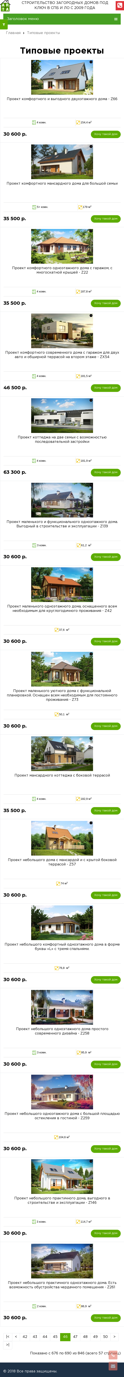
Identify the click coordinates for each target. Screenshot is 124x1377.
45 (55, 1337)
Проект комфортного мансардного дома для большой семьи (62, 183)
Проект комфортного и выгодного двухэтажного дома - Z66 (62, 99)
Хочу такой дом (105, 134)
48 (85, 1337)
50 (105, 1337)
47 (75, 1337)
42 (25, 1337)
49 (95, 1337)
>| (7, 1345)
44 (45, 1337)
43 (35, 1337)
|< (7, 1337)
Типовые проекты (43, 33)
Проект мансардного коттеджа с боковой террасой (62, 775)
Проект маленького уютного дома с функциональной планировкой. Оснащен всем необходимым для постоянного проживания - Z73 (62, 695)
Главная (13, 33)
